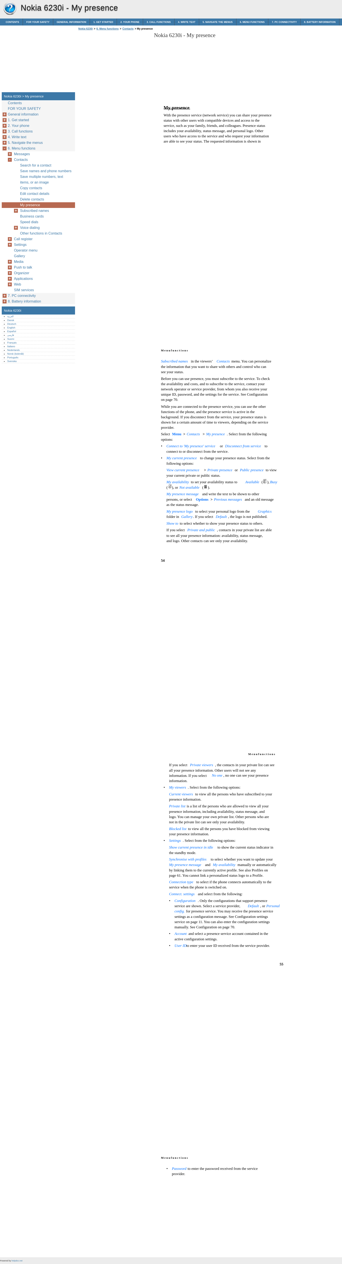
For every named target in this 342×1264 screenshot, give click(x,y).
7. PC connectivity (284, 22)
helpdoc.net (17, 1260)
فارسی (10, 335)
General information (71, 22)
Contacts (127, 28)
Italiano (11, 346)
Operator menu (26, 250)
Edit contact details (34, 194)
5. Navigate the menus (218, 22)
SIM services (24, 290)
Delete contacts (32, 199)
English (11, 327)
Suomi (10, 339)
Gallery (19, 256)
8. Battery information (320, 22)
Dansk (10, 320)
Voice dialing (30, 228)
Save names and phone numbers (46, 171)
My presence (30, 205)
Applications (23, 279)
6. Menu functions (252, 22)
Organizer (21, 273)
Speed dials (29, 222)
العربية (10, 316)
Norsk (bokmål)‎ (15, 353)
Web (17, 284)
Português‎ (12, 357)
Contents (12, 22)
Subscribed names (34, 211)
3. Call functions (159, 22)
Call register (23, 239)
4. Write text (186, 22)
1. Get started (103, 22)
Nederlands (13, 350)
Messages (22, 154)
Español (11, 331)
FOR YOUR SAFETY (38, 22)
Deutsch (11, 324)
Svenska (12, 361)
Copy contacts (31, 188)
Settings (20, 245)
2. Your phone (129, 22)
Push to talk (23, 267)
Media (19, 262)
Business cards (32, 216)
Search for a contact (35, 165)
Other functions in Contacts (41, 233)
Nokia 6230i (9, 8)
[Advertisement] (113, 62)
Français (12, 342)
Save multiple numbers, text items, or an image (41, 179)
